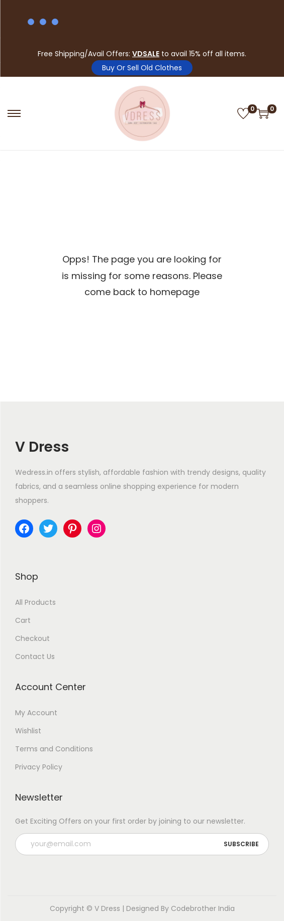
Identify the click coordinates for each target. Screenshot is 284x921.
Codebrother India (203, 908)
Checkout (32, 638)
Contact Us (35, 656)
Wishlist (28, 731)
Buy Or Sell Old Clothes (142, 68)
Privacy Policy (38, 767)
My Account (36, 713)
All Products (35, 602)
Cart (23, 620)
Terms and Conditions (54, 749)
